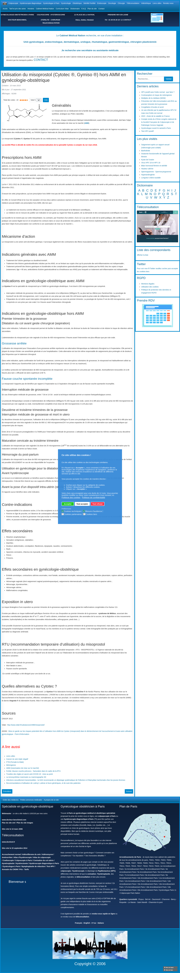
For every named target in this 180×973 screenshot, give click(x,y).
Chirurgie (121, 3)
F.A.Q (83, 9)
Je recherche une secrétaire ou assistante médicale (90, 50)
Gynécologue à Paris (51, 3)
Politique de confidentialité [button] (93, 497)
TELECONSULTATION (51, 23)
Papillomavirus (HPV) (107, 871)
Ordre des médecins (10, 800)
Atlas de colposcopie (42, 857)
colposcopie (66, 871)
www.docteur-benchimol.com (14, 820)
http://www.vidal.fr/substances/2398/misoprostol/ (26, 725)
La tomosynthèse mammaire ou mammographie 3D (26, 777)
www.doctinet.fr (8, 842)
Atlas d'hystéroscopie (23, 857)
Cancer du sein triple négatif (17, 759)
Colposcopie (13, 3)
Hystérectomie (22, 863)
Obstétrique (77, 3)
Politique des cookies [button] (71, 497)
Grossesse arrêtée (14, 343)
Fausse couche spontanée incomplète (27, 378)
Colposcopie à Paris (23, 860)
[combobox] (150, 79)
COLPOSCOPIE (43, 15)
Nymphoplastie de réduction (33, 866)
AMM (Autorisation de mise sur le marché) (22, 768)
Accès (5, 9)
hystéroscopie (78, 871)
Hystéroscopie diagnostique (30, 3)
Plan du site (92, 9)
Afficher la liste (142, 255)
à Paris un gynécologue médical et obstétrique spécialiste (91, 813)
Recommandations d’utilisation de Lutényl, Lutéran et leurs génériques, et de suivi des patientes (43, 783)
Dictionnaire (75, 9)
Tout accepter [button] (82, 504)
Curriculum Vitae (62, 9)
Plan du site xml (8, 823)
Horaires (31, 9)
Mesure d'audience (93, 511)
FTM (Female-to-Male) (15, 762)
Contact (101, 9)
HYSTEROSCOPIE (58, 15)
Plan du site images (25, 823)
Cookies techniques (72, 511)
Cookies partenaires (73, 514)
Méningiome (11, 765)
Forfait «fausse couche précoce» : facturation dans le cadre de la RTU (33, 771)
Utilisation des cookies (150, 287)
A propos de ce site (51, 800)
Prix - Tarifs (24, 869)
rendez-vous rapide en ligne (103, 914)
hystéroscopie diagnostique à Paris (79, 819)
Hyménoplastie (8, 863)
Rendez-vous (168, 3)
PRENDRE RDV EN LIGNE (118, 15)
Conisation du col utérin (43, 860)
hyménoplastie (104, 874)
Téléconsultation (133, 3)
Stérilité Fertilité (89, 3)
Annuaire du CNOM (10, 869)
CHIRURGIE (55, 20)
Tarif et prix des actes (17, 9)
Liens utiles (157, 3)
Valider (169, 79)
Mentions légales (147, 284)
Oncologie (112, 3)
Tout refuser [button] (97, 504)
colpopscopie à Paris (107, 816)
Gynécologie (66, 3)
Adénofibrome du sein (31, 854)
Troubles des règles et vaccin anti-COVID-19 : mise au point (29, 774)
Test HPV (50, 866)
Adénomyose (47, 854)
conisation (91, 874)
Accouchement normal (11, 854)
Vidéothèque (146, 3)
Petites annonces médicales (31, 800)
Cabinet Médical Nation (45, 9)
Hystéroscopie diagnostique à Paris (44, 863)
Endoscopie (101, 3)
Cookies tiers (91, 514)
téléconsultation (83, 877)
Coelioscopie (8, 860)
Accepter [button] (68, 504)
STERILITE (45, 20)
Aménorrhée (7, 857)
